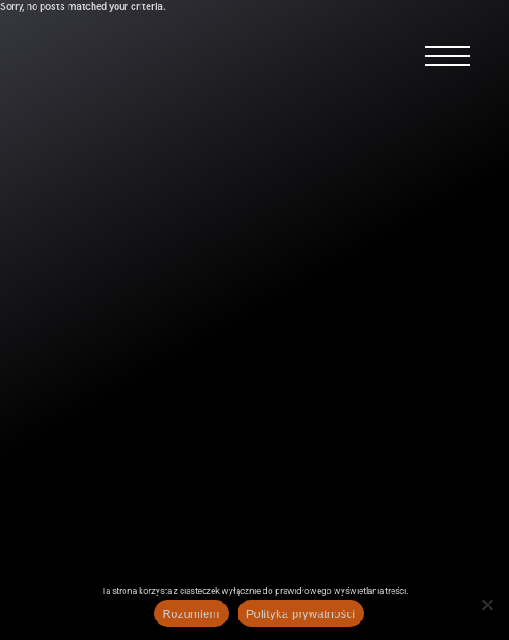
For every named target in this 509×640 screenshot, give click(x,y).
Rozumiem (191, 613)
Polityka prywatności (301, 613)
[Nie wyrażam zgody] (487, 604)
